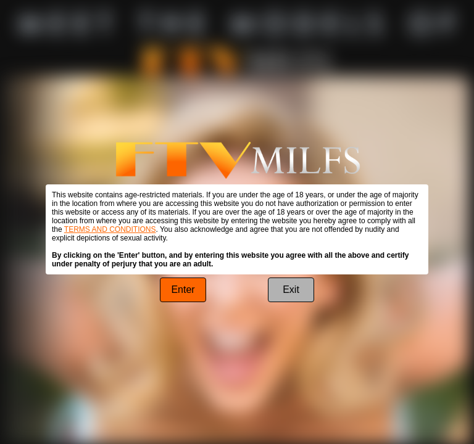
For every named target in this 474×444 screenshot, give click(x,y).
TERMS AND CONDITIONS (110, 229)
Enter (182, 289)
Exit (291, 289)
